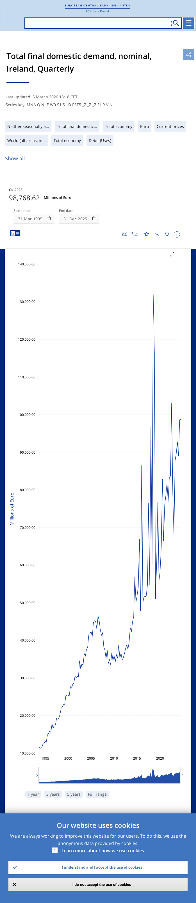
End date (66, 210)
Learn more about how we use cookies (102, 850)
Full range (97, 794)
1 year (33, 794)
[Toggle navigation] (188, 23)
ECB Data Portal (97, 11)
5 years (74, 794)
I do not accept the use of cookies (101, 884)
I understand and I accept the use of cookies (102, 867)
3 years (53, 794)
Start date (21, 210)
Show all (15, 158)
